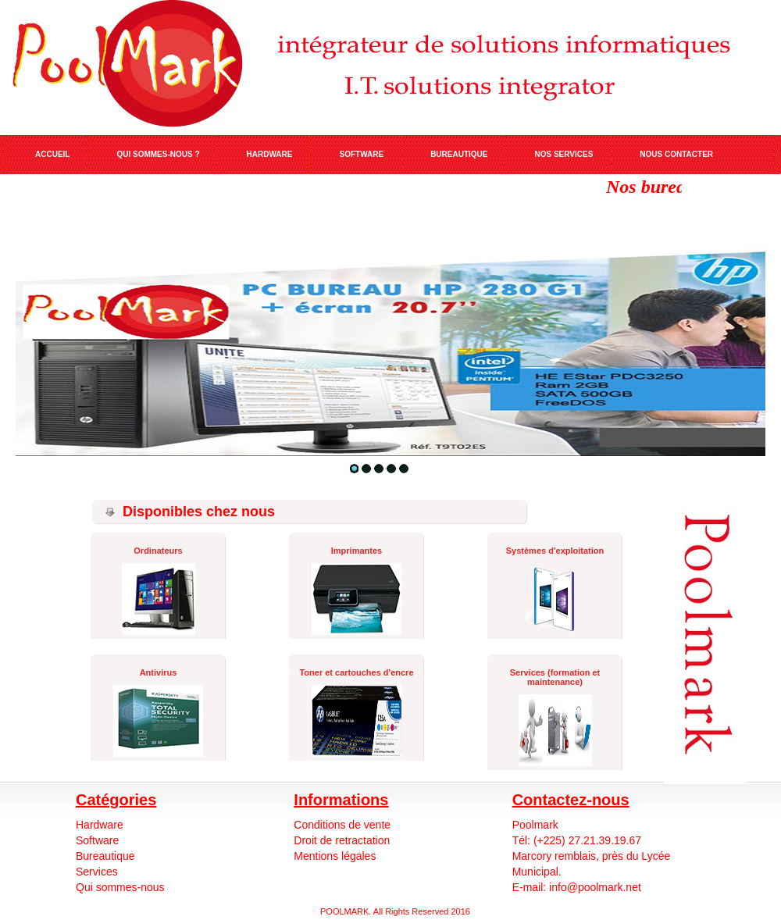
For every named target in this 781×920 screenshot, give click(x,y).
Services (97, 871)
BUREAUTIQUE (458, 154)
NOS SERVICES (563, 154)
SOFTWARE (361, 154)
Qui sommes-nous (120, 887)
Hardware (99, 824)
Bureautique (105, 856)
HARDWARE (270, 154)
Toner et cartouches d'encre (356, 672)
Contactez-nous (570, 799)
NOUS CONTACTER (676, 154)
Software (97, 840)
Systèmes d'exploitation (555, 550)
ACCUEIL (52, 154)
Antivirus (158, 672)
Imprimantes (356, 550)
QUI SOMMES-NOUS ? (157, 154)
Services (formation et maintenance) (555, 677)
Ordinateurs (158, 550)
